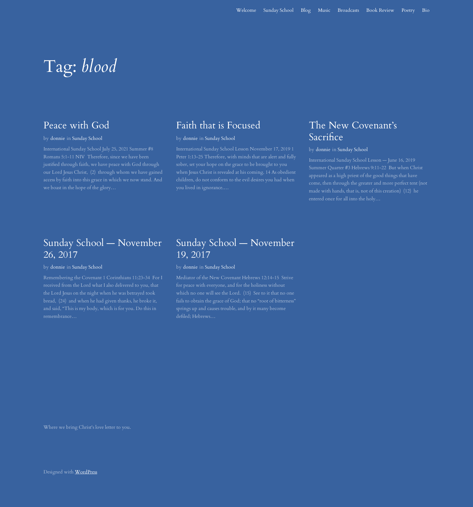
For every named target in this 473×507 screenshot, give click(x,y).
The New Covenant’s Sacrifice (353, 131)
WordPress (86, 472)
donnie (57, 138)
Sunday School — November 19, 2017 (235, 248)
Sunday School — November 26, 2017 (102, 248)
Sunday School (87, 138)
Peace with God (76, 125)
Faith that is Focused (218, 125)
